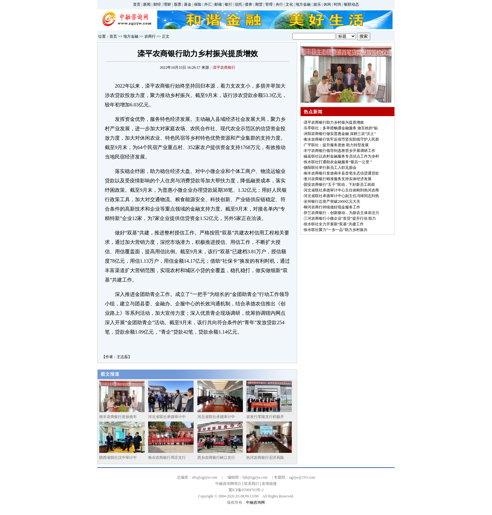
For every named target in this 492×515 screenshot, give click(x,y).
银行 (228, 4)
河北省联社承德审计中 (167, 417)
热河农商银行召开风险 (265, 457)
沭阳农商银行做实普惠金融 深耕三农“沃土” (340, 133)
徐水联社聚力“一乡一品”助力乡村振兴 (335, 230)
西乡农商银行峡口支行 (216, 457)
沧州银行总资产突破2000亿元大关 (332, 201)
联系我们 (251, 483)
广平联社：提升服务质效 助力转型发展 (336, 145)
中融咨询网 (255, 502)
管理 (269, 4)
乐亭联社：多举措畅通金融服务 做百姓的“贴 (341, 128)
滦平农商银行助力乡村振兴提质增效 (334, 122)
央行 (279, 4)
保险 (197, 4)
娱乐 (317, 4)
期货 (259, 4)
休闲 (327, 4)
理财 (167, 4)
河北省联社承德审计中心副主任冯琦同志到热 (341, 196)
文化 (289, 4)
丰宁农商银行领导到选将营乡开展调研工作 (339, 150)
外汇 (208, 4)
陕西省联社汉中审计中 (118, 457)
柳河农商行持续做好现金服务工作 (332, 207)
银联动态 (351, 4)
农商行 (150, 36)
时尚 (337, 4)
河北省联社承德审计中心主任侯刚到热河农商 (341, 190)
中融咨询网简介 (228, 483)
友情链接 (269, 483)
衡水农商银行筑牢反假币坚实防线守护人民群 (341, 139)
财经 (157, 4)
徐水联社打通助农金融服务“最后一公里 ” (338, 162)
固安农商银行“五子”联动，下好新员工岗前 (339, 184)
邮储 (218, 4)
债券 (248, 4)
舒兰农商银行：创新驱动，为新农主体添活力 (341, 213)
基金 (187, 4)
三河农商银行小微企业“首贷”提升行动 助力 (340, 218)
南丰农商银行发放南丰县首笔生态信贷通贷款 (341, 173)
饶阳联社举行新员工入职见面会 (330, 167)
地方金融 (303, 4)
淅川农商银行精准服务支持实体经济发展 (338, 179)
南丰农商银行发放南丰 (118, 417)
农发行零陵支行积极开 (265, 417)
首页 (137, 4)
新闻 (147, 4)
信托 (238, 4)
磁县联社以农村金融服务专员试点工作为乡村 (341, 156)
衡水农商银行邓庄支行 (167, 457)
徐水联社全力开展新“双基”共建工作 (334, 224)
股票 (177, 4)
